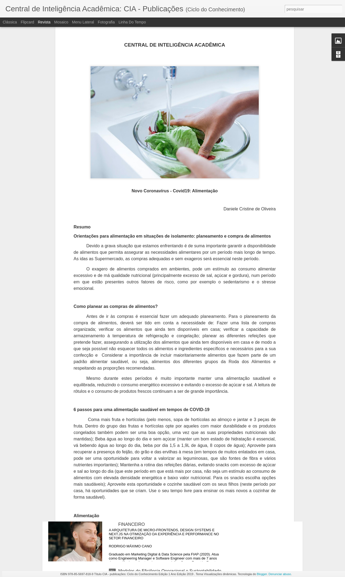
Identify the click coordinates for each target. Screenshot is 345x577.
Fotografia (106, 22)
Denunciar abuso (279, 574)
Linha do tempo (132, 22)
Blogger (262, 574)
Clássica (10, 22)
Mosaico (61, 22)
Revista (44, 22)
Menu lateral (83, 22)
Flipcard (27, 22)
